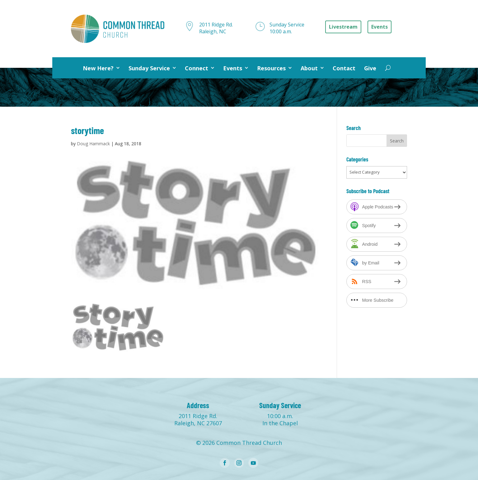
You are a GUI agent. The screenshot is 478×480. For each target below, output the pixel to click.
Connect (196, 68)
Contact (344, 68)
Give (370, 68)
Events (232, 68)
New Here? (98, 68)
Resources (271, 68)
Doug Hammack (93, 144)
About (309, 68)
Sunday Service (149, 68)
